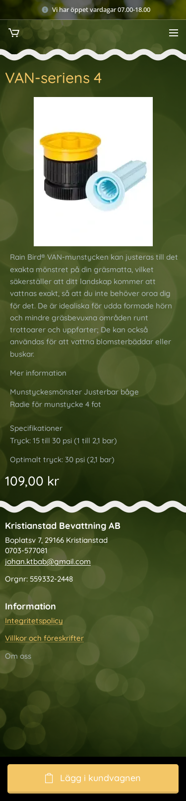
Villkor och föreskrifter (44, 638)
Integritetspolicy (34, 620)
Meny (173, 32)
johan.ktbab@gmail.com (48, 561)
